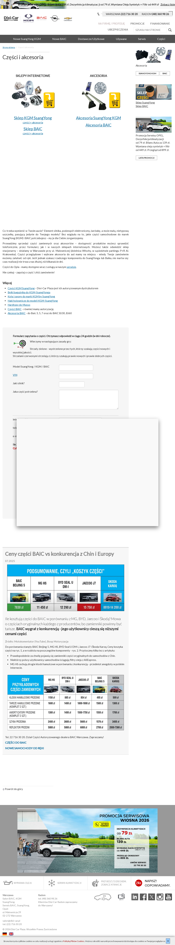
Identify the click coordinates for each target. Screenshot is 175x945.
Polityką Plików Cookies (73, 941)
